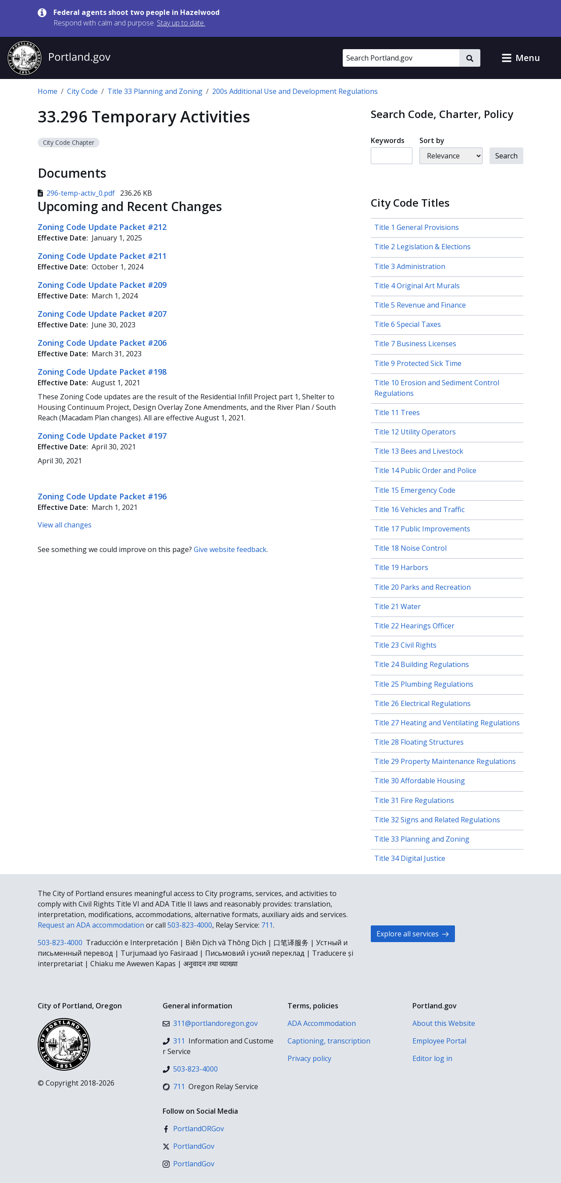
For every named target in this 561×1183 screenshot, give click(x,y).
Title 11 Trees (397, 412)
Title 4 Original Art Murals (417, 285)
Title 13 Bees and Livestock (418, 451)
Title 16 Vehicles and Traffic (419, 509)
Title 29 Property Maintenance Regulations (445, 761)
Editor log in (432, 1058)
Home (47, 91)
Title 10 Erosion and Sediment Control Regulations (436, 388)
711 (267, 925)
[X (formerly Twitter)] (188, 1146)
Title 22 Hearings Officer (414, 626)
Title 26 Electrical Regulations (422, 703)
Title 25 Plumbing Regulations (423, 684)
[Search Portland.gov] (401, 58)
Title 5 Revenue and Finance (420, 305)
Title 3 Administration (409, 266)
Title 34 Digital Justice (409, 858)
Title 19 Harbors (401, 567)
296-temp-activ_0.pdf (77, 193)
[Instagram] (188, 1163)
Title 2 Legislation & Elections (422, 246)
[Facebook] (193, 1128)
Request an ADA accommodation (91, 925)
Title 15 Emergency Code (414, 490)
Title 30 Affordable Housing (419, 780)
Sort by (431, 140)
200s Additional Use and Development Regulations (295, 91)
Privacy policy (309, 1058)
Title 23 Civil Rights (405, 645)
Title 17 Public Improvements (422, 529)
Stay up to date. (181, 23)
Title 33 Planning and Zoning (154, 91)
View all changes (65, 525)
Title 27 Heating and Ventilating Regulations (447, 723)
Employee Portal (439, 1041)
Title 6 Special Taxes (407, 324)
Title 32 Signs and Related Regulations (437, 820)
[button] (520, 58)
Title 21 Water (397, 606)
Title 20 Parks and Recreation (422, 587)
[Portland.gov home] (58, 57)
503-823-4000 (189, 925)
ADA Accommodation (322, 1023)
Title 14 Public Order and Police (425, 470)
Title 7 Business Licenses (415, 343)
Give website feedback (230, 549)
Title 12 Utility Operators (415, 432)
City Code (82, 91)
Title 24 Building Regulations (421, 664)
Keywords (388, 140)
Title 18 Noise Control (410, 548)
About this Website (443, 1023)
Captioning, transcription (329, 1041)
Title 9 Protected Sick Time (418, 363)
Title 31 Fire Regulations (414, 800)
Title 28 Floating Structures (419, 742)
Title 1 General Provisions (416, 227)
